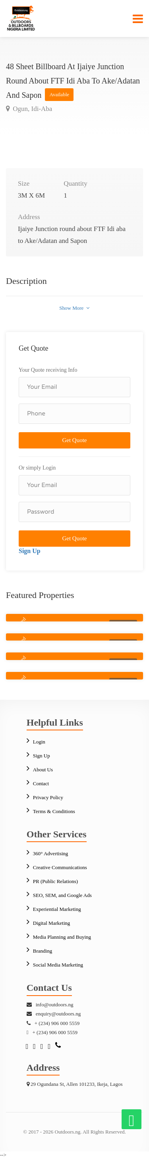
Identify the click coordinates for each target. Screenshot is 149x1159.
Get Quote (74, 440)
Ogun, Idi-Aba (31, 109)
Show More (74, 308)
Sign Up (30, 550)
